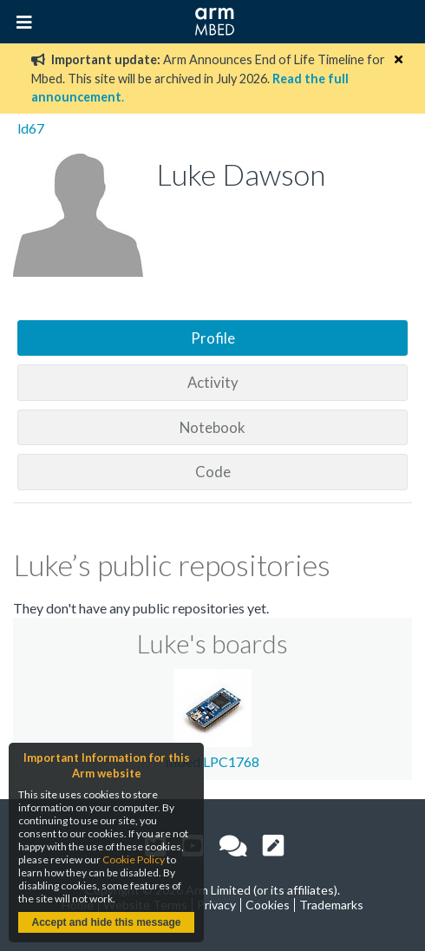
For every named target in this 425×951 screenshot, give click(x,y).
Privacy (216, 904)
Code (213, 471)
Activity (213, 382)
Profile (213, 338)
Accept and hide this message (105, 922)
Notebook (212, 427)
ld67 (30, 128)
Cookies (267, 904)
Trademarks (331, 904)
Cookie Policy (133, 859)
